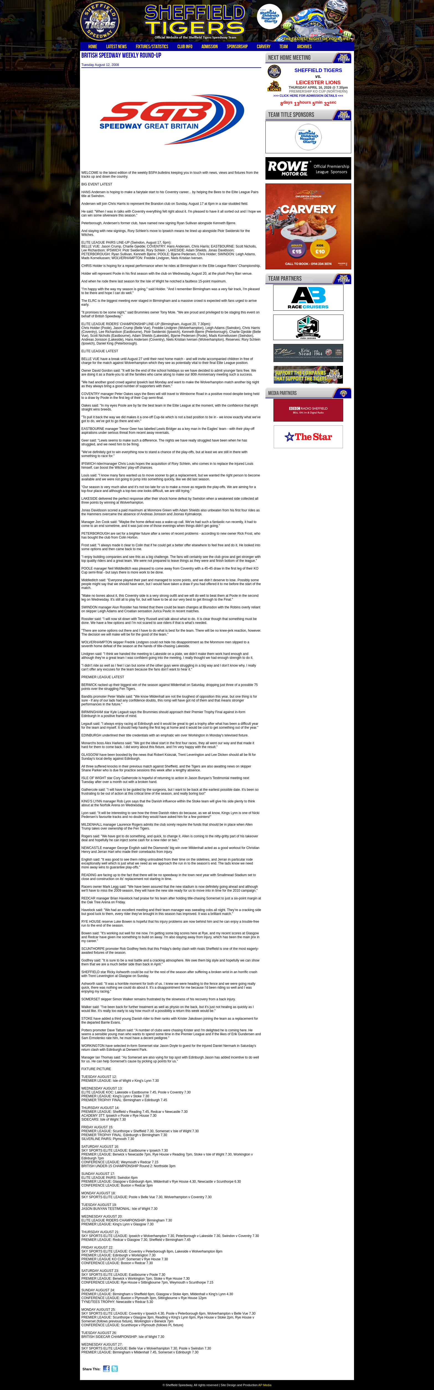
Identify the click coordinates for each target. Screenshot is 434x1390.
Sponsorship (237, 46)
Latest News (116, 46)
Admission (210, 46)
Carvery (263, 46)
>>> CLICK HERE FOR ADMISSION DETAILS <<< (308, 95)
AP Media (265, 1385)
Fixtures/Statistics (152, 46)
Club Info (184, 46)
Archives (304, 46)
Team (284, 46)
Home (92, 46)
